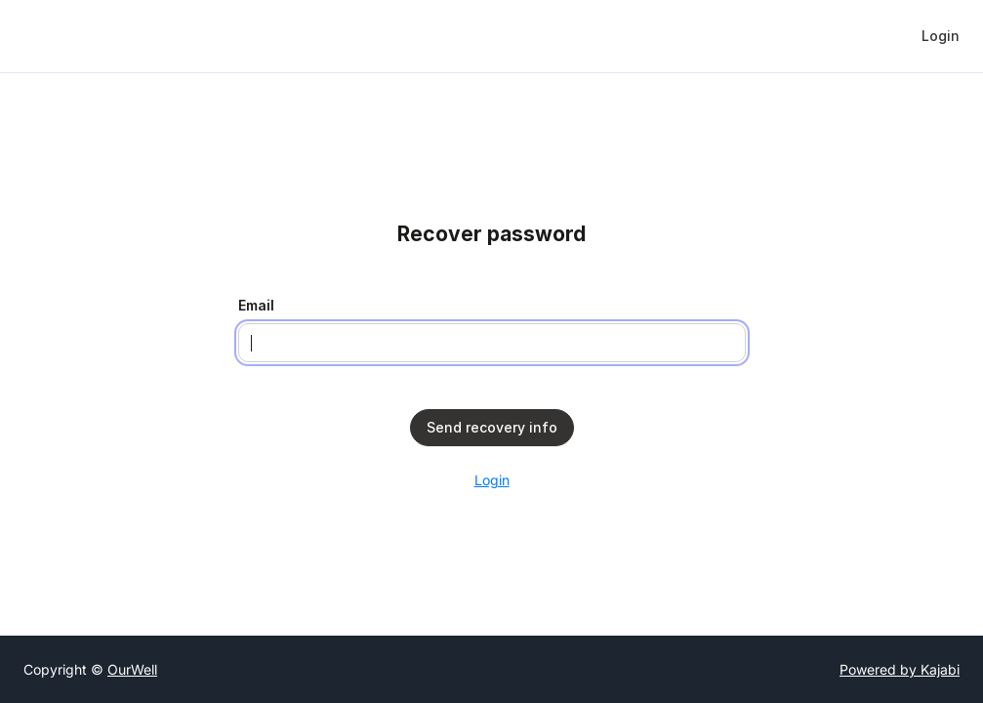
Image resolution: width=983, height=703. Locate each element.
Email (256, 305)
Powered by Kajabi (900, 669)
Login (492, 480)
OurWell (132, 669)
